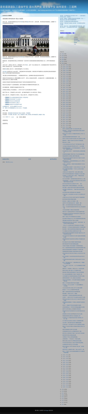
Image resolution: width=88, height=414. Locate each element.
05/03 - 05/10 (66, 354)
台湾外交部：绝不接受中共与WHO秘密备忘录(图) (74, 324)
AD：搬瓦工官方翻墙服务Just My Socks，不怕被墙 (15, 108)
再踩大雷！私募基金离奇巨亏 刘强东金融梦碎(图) (73, 211)
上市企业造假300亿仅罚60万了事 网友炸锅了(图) (73, 144)
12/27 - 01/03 (66, 64)
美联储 (22, 56)
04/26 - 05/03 (66, 356)
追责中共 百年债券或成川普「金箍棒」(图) (72, 203)
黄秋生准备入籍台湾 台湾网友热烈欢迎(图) (72, 340)
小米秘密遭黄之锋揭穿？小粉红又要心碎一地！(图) (74, 167)
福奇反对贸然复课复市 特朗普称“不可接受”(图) (73, 249)
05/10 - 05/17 (66, 127)
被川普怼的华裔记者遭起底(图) (69, 199)
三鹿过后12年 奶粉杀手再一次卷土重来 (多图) (73, 172)
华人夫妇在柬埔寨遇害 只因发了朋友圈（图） (73, 274)
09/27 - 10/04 (66, 89)
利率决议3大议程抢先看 (12, 101)
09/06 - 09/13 (66, 95)
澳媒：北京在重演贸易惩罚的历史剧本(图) (72, 204)
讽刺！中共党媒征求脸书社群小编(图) (71, 282)
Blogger (47, 410)
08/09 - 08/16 (66, 102)
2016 (63, 395)
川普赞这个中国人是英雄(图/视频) (70, 337)
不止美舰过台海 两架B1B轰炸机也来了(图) (72, 231)
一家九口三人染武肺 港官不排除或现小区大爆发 (73, 225)
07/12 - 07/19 (66, 110)
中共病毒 (10, 114)
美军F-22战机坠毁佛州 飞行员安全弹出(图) (72, 128)
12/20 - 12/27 (66, 66)
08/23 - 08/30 (66, 98)
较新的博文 (6, 159)
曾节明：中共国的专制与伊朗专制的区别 (69, 21)
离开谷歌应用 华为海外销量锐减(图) (70, 243)
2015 (63, 396)
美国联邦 (22, 114)
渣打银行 (5, 71)
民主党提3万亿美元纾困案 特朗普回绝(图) (72, 242)
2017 (63, 393)
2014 (63, 398)
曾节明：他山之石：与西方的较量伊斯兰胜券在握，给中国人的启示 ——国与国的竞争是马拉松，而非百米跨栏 (72, 27)
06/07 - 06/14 (66, 119)
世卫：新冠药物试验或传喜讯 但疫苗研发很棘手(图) (74, 247)
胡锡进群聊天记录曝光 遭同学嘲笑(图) (71, 156)
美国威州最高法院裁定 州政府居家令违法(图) (72, 251)
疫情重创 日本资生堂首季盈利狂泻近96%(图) (72, 313)
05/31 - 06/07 (66, 121)
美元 (27, 64)
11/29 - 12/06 (66, 72)
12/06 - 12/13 (66, 70)
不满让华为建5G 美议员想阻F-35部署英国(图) (73, 245)
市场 (6, 73)
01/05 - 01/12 (66, 386)
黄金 (6, 69)
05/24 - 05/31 (66, 123)
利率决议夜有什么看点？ (12, 102)
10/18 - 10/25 (66, 83)
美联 (21, 21)
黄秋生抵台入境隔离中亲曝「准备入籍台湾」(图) (73, 349)
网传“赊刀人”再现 (66, 142)
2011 (63, 404)
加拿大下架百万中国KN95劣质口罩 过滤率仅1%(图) (74, 138)
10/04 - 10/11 (66, 87)
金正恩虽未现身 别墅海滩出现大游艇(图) (71, 192)
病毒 (4, 58)
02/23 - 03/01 (66, 373)
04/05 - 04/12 (66, 362)
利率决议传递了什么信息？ (13, 99)
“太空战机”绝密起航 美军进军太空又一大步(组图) (73, 146)
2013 (63, 400)
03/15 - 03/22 (66, 368)
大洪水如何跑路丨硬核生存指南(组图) (71, 209)
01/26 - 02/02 (66, 381)
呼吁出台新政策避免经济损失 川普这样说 (16, 97)
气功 (75, 44)
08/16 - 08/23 (66, 100)
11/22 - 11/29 (66, 74)
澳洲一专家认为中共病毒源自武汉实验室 (72, 216)
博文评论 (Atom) (9, 162)
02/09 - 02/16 (66, 377)
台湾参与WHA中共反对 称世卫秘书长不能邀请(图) (74, 197)
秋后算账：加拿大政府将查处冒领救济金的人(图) (73, 229)
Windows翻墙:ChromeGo (16, 106)
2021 (63, 61)
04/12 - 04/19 (66, 360)
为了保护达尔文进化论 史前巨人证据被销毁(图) (73, 320)
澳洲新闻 (76, 39)
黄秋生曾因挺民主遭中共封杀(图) (70, 329)
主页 (29, 159)
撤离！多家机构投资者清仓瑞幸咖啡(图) (71, 291)
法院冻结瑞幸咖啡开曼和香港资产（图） (72, 136)
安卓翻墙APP (6, 106)
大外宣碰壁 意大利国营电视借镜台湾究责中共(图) (73, 276)
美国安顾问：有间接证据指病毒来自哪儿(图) (72, 295)
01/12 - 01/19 (66, 385)
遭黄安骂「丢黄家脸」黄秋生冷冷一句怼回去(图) (73, 268)
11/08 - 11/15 (66, 78)
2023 (63, 59)
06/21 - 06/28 (66, 115)
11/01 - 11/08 (66, 80)
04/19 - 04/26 (66, 358)
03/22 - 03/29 (66, 366)
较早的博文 (53, 159)
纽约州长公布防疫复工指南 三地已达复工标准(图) (73, 333)
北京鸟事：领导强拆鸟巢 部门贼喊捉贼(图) (72, 322)
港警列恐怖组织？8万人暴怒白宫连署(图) (72, 278)
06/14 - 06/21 (66, 117)
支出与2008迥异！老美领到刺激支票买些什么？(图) (74, 178)
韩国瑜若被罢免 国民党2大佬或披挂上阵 (71, 315)
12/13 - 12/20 (66, 68)
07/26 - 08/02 (66, 106)
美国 (9, 21)
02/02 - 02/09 (66, 379)
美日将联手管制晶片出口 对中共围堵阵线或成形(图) (74, 218)
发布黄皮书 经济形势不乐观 (13, 104)
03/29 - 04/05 (66, 364)
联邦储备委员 (35, 114)
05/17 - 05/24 (66, 125)
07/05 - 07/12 (66, 112)
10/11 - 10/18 (66, 85)
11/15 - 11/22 (66, 76)
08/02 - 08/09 (66, 104)
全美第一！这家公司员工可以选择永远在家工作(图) (74, 297)
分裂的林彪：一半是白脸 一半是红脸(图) (71, 338)
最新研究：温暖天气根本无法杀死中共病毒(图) (73, 140)
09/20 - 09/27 (66, 91)
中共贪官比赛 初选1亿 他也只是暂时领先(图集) (73, 342)
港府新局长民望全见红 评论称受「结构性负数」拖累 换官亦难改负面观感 (74, 223)
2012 (63, 402)
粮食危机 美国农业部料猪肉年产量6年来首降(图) (73, 272)
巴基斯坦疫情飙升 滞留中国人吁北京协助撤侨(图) (73, 154)
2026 (63, 53)
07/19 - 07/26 (66, 108)
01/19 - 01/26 (66, 383)
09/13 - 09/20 (66, 93)
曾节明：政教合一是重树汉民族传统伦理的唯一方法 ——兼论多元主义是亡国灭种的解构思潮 (72, 19)
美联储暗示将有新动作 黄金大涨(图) (16, 113)
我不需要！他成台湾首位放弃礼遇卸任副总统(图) (73, 187)
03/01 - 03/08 (66, 371)
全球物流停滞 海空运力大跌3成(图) (70, 344)
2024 (63, 57)
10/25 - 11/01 (66, 81)
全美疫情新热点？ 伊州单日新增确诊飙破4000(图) (74, 307)
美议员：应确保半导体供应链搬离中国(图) (72, 305)
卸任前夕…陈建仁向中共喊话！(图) (70, 201)
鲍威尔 (27, 21)
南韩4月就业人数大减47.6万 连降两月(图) (72, 270)
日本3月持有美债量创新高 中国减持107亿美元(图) (74, 173)
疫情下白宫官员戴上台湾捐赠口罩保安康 (72, 309)
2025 (63, 55)
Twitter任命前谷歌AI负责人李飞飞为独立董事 (72, 287)
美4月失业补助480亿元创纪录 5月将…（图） (72, 183)
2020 (63, 63)
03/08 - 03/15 (66, 370)
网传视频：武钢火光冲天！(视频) (70, 293)
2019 (63, 389)
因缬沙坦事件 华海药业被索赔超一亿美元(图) (72, 185)
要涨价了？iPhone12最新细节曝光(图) (71, 289)
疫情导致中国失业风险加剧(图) (69, 335)
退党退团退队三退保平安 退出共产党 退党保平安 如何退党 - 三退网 (38, 6)
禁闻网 (75, 42)
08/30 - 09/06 (66, 97)
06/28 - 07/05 (66, 113)
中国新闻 (28, 113)
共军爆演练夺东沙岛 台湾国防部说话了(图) (72, 331)
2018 (63, 391)
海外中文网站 (77, 40)
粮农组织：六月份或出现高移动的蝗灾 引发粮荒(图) (74, 227)
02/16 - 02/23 (66, 375)
